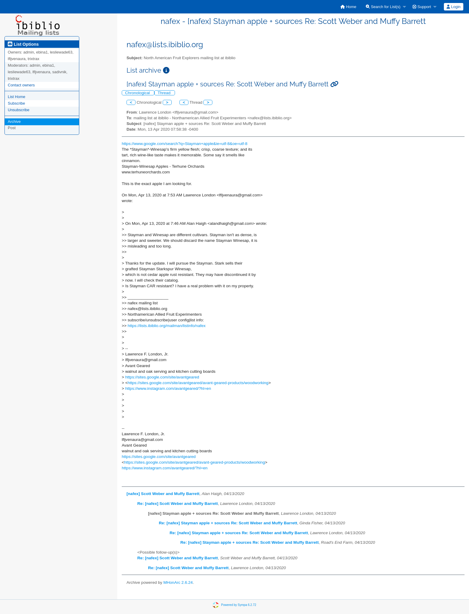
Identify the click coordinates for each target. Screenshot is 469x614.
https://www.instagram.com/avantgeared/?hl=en (168, 388)
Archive (14, 121)
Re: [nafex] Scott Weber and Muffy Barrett (177, 503)
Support (421, 6)
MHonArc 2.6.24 (178, 582)
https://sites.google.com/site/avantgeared (162, 377)
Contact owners (21, 85)
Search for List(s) (383, 6)
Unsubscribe (18, 110)
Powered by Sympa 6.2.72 (238, 605)
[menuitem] (348, 6)
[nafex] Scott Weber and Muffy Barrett (163, 493)
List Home (16, 96)
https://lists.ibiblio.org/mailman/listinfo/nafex (167, 325)
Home (348, 6)
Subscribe (16, 103)
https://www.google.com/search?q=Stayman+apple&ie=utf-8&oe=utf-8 (184, 143)
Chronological (138, 93)
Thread (165, 93)
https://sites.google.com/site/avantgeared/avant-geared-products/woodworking (198, 383)
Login (453, 6)
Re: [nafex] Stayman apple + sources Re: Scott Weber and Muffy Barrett (228, 523)
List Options (23, 44)
